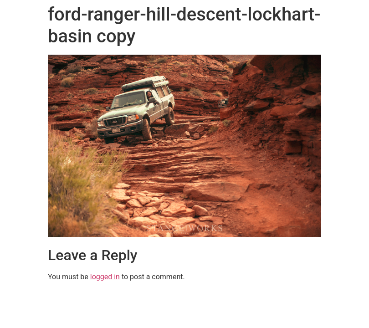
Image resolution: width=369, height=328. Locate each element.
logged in (105, 276)
